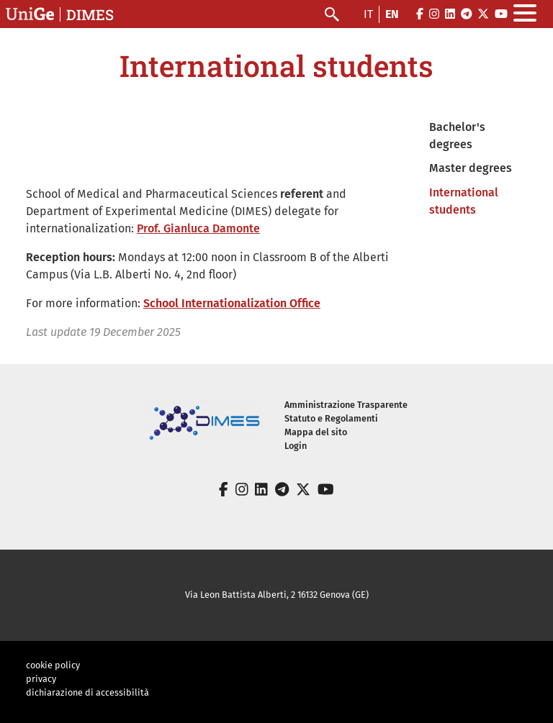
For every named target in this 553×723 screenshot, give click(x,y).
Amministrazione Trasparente (346, 404)
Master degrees (470, 168)
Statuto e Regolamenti (331, 418)
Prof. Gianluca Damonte (198, 228)
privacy (41, 678)
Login (295, 445)
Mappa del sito (315, 432)
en (392, 14)
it (368, 14)
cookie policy (53, 665)
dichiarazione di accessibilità (87, 692)
